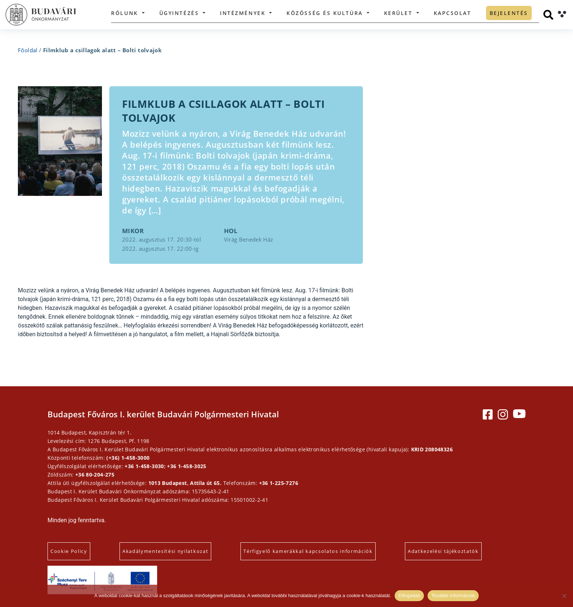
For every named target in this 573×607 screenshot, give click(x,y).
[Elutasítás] (564, 595)
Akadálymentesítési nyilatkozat (165, 551)
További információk (453, 595)
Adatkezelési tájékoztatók (443, 551)
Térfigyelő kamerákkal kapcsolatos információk (308, 551)
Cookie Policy (68, 551)
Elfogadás (409, 595)
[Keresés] (548, 14)
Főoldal (28, 50)
